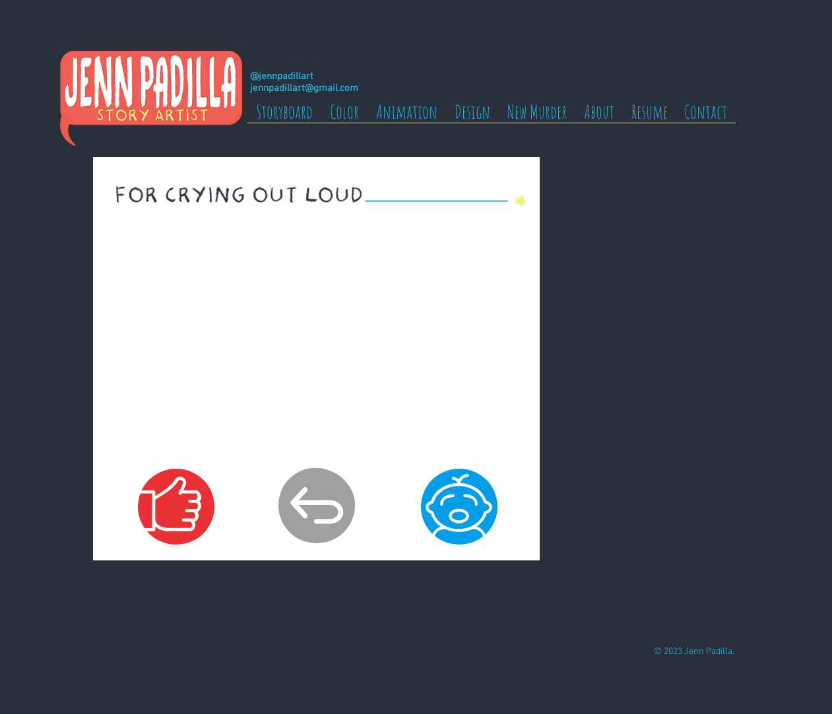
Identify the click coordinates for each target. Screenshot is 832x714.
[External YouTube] (316, 343)
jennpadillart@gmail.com (304, 88)
